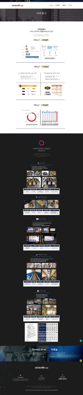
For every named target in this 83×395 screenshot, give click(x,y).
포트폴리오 (63, 3)
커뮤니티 (69, 3)
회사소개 (50, 3)
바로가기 (38, 356)
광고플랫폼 (57, 3)
